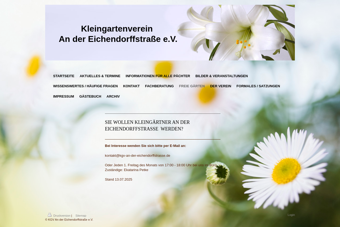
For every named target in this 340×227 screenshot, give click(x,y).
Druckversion (59, 215)
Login (291, 214)
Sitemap (80, 215)
